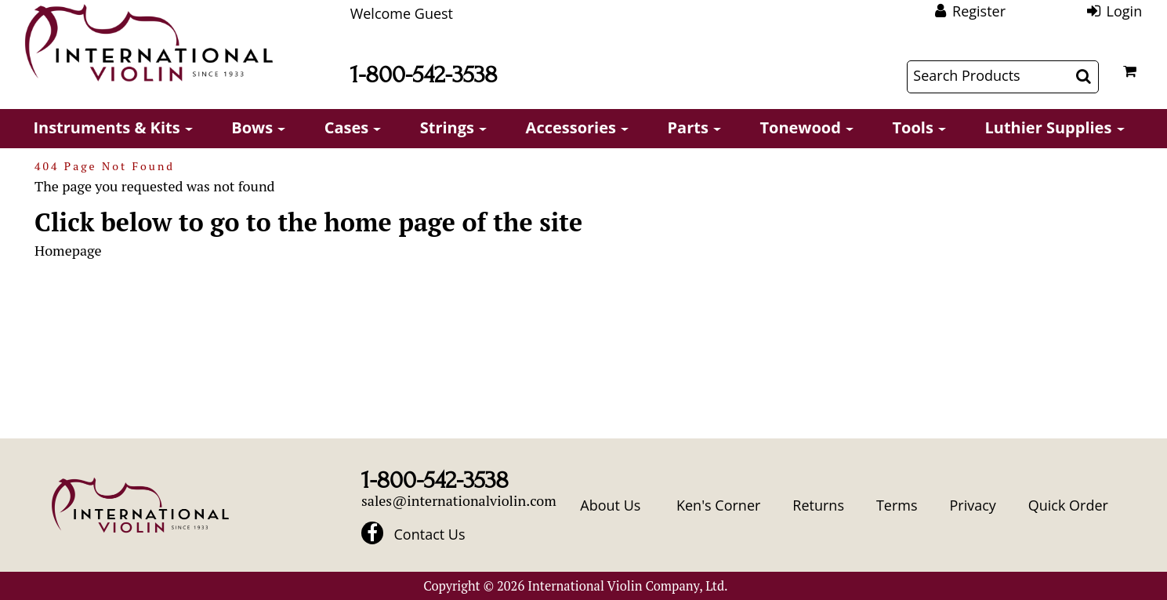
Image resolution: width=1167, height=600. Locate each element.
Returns (818, 505)
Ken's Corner (718, 505)
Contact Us (430, 534)
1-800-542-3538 (424, 75)
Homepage (67, 250)
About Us (610, 505)
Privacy (972, 505)
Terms (897, 505)
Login (1125, 11)
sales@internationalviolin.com (458, 500)
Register (979, 11)
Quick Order (1068, 505)
